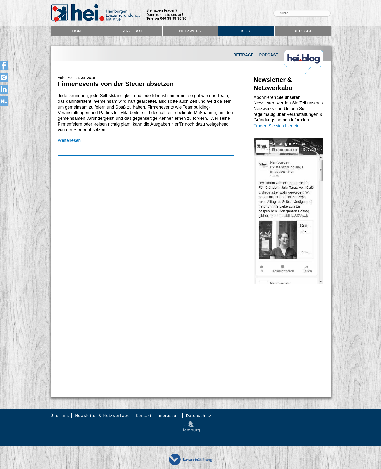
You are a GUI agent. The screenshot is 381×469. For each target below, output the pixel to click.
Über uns (60, 415)
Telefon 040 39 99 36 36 (167, 18)
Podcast (268, 55)
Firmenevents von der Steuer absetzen (116, 83)
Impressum (169, 415)
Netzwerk (190, 31)
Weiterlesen (69, 140)
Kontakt (144, 415)
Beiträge (244, 55)
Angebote (134, 31)
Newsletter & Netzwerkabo (102, 415)
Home (78, 31)
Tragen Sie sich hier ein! (277, 125)
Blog (246, 31)
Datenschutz (199, 415)
